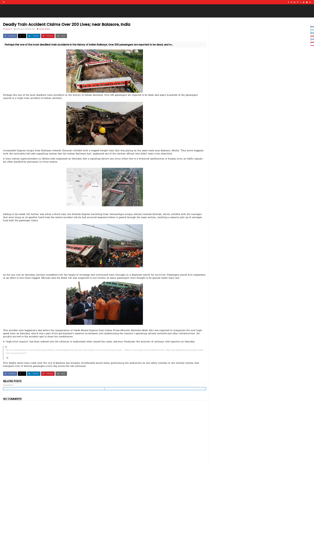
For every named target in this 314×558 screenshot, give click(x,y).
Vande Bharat (44, 29)
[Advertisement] (33, 448)
